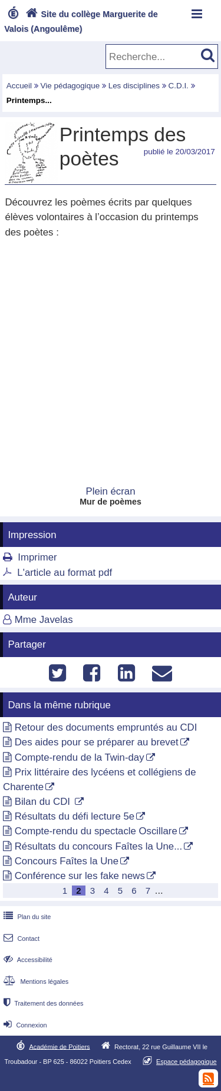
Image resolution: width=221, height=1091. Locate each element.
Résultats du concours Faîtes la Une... (99, 846)
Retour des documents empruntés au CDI (106, 727)
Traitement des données (42, 1003)
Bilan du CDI (44, 801)
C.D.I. (179, 85)
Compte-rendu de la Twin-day (79, 757)
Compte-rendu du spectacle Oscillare (96, 831)
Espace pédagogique (186, 1061)
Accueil (19, 85)
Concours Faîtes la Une (66, 861)
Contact (20, 938)
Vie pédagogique (70, 85)
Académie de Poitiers (59, 1046)
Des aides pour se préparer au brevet (97, 742)
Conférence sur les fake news (80, 875)
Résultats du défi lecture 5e (74, 816)
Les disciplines (134, 85)
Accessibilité (26, 959)
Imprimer (37, 557)
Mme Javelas (44, 619)
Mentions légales (34, 981)
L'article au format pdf (64, 572)
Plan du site (26, 916)
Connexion (24, 1025)
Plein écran (111, 491)
